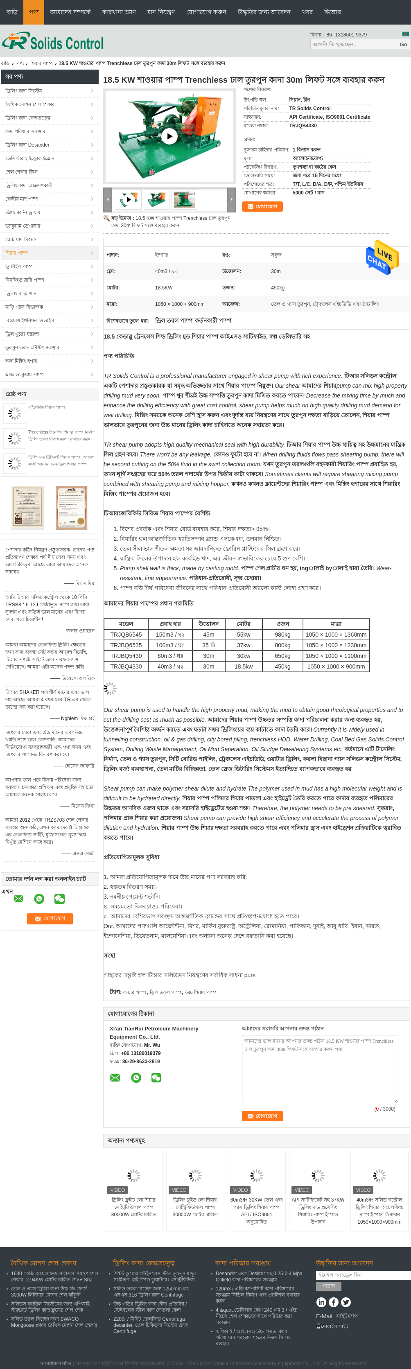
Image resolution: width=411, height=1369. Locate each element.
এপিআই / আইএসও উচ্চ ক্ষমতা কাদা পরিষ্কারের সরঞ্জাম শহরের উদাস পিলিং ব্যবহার (253, 1337)
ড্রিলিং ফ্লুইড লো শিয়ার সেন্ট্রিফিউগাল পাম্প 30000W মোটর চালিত (133, 1207)
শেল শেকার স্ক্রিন (21, 172)
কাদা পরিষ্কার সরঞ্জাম (25, 131)
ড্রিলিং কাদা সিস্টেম (23, 91)
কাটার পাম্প (134, 992)
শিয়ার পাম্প (41, 63)
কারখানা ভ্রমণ (119, 12)
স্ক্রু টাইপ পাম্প (19, 266)
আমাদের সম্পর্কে (70, 12)
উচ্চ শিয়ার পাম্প (201, 992)
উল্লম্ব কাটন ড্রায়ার (23, 212)
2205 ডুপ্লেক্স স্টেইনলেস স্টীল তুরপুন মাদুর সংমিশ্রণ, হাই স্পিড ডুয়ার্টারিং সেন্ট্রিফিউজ (154, 1277)
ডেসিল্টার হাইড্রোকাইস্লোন (29, 158)
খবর (307, 12)
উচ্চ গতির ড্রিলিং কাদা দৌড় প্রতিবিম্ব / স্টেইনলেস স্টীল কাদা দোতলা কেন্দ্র (150, 1307)
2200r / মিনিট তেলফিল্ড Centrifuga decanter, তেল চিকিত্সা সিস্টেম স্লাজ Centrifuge (150, 1325)
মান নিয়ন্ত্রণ (160, 12)
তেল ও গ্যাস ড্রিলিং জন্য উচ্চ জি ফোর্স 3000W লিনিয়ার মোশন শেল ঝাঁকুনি (49, 1292)
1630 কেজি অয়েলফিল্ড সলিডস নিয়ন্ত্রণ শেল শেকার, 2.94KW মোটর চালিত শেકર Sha (54, 1277)
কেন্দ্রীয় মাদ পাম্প (21, 199)
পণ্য (33, 12)
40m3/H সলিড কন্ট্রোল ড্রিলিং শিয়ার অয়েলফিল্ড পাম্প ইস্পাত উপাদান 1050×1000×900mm (379, 1211)
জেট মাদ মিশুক (20, 239)
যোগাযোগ (266, 206)
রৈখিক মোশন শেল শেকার (30, 104)
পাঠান (328, 1286)
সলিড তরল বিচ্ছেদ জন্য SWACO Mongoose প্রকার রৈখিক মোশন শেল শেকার (54, 1322)
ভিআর (332, 12)
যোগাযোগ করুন (206, 12)
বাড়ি (12, 12)
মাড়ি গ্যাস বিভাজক (24, 307)
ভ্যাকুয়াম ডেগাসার (23, 226)
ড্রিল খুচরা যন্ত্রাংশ (22, 334)
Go (403, 44)
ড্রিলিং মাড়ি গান (20, 293)
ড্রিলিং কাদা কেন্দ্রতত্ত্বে (28, 118)
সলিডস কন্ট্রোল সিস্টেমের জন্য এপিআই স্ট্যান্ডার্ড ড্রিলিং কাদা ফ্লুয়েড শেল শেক (50, 1307)
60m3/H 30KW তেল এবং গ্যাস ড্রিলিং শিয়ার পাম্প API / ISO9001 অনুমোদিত (256, 1211)
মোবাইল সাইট (332, 1326)
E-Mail (324, 1316)
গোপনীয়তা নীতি (55, 1364)
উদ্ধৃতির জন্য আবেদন (264, 12)
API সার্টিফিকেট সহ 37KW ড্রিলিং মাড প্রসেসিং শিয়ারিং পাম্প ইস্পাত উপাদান (317, 1211)
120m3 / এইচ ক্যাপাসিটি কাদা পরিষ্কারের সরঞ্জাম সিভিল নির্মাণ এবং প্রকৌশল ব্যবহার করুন (258, 1295)
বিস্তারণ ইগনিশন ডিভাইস (29, 320)
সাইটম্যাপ (347, 1316)
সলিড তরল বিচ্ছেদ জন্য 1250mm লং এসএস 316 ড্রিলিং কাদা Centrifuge (151, 1292)
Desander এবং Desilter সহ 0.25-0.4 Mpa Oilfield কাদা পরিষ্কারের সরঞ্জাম (259, 1277)
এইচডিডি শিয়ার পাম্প (46, 407)
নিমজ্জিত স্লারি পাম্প (24, 280)
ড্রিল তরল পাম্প (166, 992)
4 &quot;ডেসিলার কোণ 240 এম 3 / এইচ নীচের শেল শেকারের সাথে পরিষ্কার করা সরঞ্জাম (256, 1316)
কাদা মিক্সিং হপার (21, 361)
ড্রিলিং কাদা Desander (27, 145)
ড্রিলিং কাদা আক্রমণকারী (28, 185)
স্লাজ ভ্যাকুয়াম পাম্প (24, 374)
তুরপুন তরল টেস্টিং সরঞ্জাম (32, 347)
